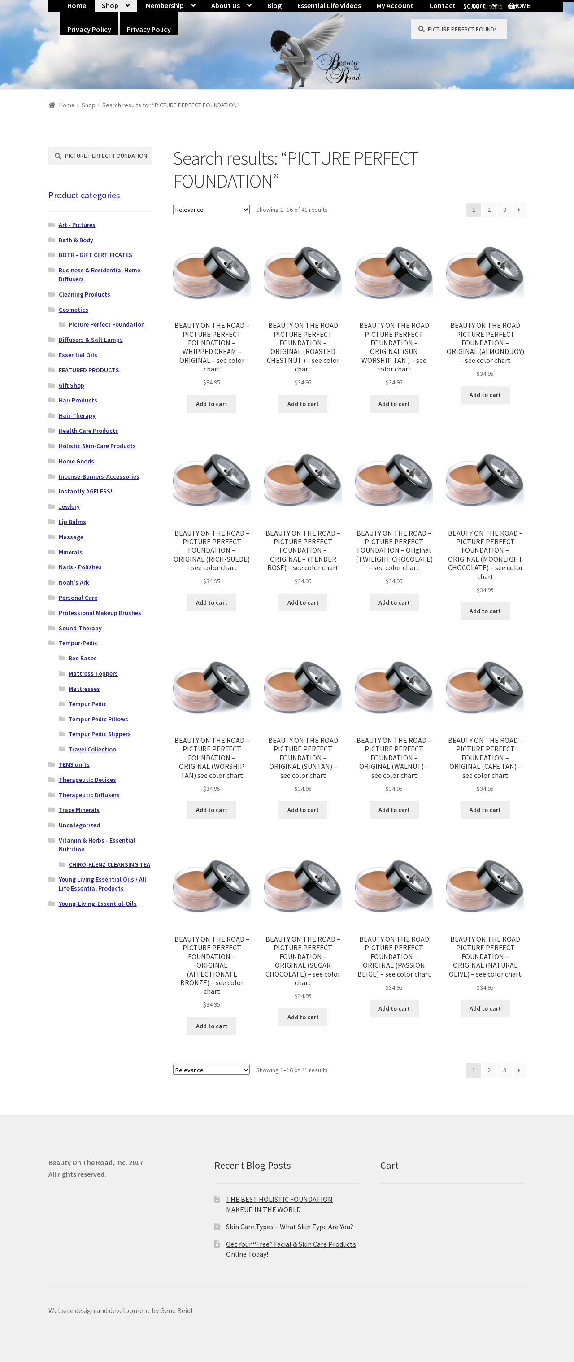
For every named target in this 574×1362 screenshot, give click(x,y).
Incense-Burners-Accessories (99, 476)
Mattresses (84, 689)
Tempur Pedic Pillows (98, 719)
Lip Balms (72, 522)
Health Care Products (88, 431)
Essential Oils (78, 355)
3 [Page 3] (504, 209)
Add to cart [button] (211, 404)
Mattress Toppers (93, 673)
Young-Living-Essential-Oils (98, 903)
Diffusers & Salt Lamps (91, 340)
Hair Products (78, 400)
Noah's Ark (74, 582)
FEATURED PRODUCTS (89, 370)
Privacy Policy (89, 29)
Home (67, 105)
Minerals (71, 552)
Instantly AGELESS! (85, 491)
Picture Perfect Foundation (107, 324)
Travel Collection (92, 749)
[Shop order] (211, 209)
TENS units (74, 764)
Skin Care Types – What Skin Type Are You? (289, 1226)
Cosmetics (73, 310)
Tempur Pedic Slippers (100, 734)
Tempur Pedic (88, 704)
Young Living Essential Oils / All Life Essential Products (102, 883)
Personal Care (78, 598)
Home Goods (76, 461)
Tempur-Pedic (78, 643)
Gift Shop (71, 385)
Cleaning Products (84, 294)
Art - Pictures (77, 225)
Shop (89, 105)
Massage (71, 537)
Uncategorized (79, 825)
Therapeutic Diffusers (89, 795)
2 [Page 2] (489, 209)
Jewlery (69, 506)
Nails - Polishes (80, 567)
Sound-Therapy (80, 628)
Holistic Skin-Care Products (97, 446)
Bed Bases (83, 658)
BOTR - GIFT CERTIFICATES (95, 255)
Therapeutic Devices (87, 780)
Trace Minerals (79, 810)
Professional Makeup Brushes (100, 613)
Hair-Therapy (77, 415)
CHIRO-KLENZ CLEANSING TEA (109, 864)
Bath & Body (76, 240)
